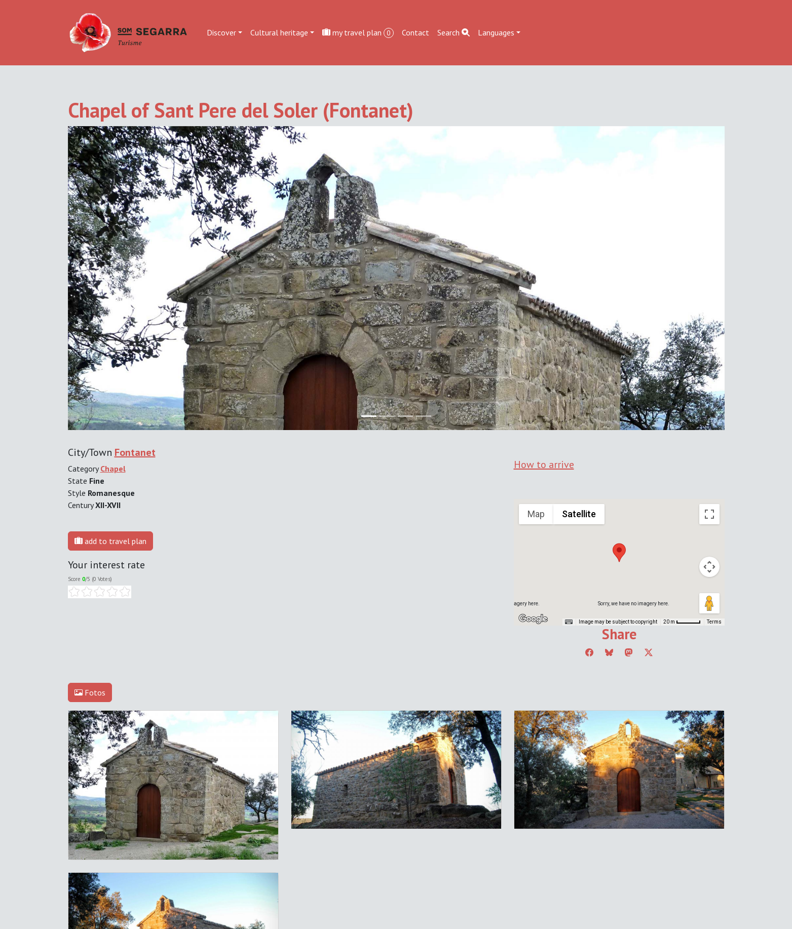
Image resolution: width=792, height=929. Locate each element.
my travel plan (358, 32)
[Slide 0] (368, 416)
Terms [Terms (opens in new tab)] (714, 622)
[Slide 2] (405, 416)
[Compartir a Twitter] (649, 652)
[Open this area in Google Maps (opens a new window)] (533, 619)
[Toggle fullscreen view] (709, 514)
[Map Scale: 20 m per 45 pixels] (682, 622)
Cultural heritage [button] (279, 32)
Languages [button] (496, 32)
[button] (619, 552)
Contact (415, 32)
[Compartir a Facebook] (589, 652)
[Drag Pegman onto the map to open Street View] (709, 603)
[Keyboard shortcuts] (568, 622)
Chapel (113, 468)
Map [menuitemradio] (536, 514)
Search (453, 32)
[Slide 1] (387, 416)
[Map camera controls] (709, 567)
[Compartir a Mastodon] (629, 652)
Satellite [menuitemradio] (579, 514)
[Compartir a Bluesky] (609, 652)
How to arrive (544, 464)
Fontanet (135, 452)
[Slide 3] (423, 416)
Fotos (89, 692)
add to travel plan (110, 541)
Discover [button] (221, 32)
